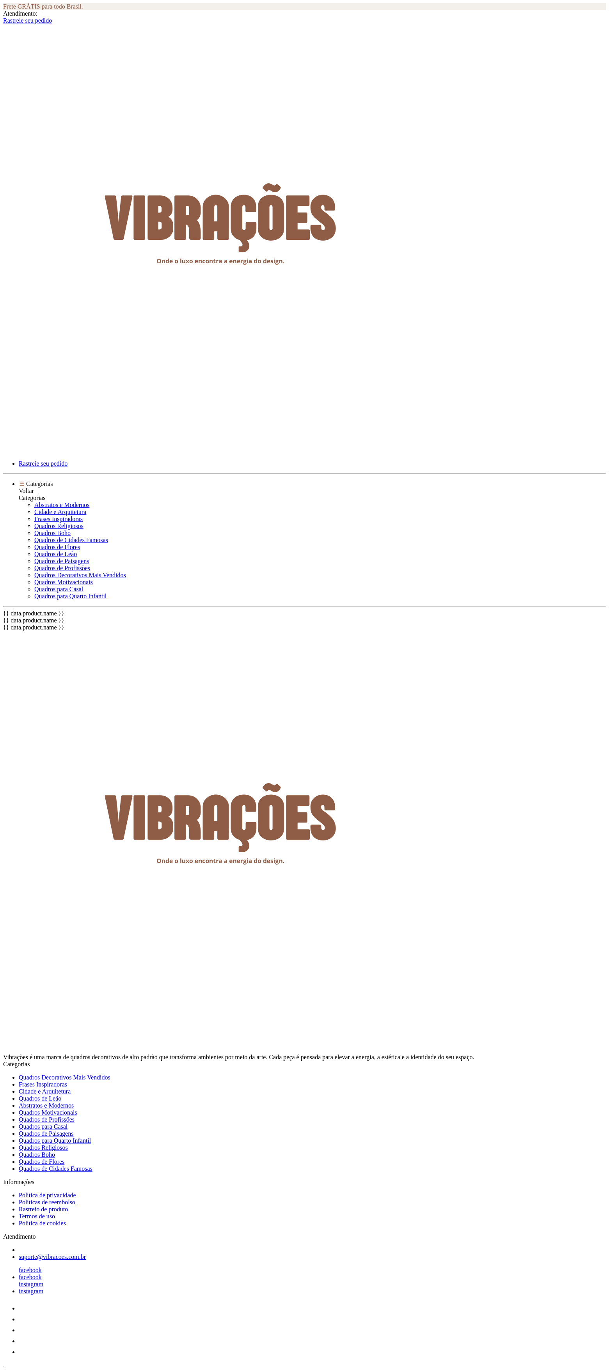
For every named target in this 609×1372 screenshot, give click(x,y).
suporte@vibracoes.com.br (52, 1256)
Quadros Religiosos (58, 526)
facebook (30, 1270)
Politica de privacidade (47, 1195)
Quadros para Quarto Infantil (70, 596)
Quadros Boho (52, 533)
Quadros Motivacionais (63, 582)
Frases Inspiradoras (58, 519)
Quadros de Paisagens (61, 561)
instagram (31, 1284)
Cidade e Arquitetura (60, 512)
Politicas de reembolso (47, 1202)
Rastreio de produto (43, 1209)
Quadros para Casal (58, 589)
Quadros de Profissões (62, 568)
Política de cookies (42, 1223)
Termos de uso (37, 1216)
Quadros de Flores (57, 547)
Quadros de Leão (55, 554)
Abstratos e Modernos (61, 505)
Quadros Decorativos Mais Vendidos (80, 575)
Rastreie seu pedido (27, 20)
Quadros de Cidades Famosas (71, 540)
